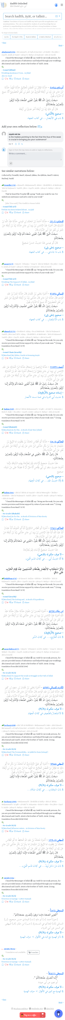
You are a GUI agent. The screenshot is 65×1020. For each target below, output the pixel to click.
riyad (10, 75)
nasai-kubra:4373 (11, 649)
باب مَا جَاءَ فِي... (52, 252)
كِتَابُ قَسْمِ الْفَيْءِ (33, 559)
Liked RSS (50, 1008)
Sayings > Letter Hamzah (21, 898)
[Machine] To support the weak (15, 675)
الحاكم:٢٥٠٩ (56, 441)
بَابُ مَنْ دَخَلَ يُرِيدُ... (51, 866)
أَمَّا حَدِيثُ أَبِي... (53, 559)
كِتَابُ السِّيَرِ (37, 637)
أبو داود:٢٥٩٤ (56, 87)
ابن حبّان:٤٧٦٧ (56, 611)
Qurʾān (6, 37)
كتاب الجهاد (33, 118)
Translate (33, 952)
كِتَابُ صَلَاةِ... (34, 789)
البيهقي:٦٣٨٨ (56, 764)
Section (6, 898)
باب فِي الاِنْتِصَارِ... (52, 118)
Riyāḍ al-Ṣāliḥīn (31, 37)
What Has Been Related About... (15, 209)
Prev (4, 42)
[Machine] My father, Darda (14, 355)
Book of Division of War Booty (35, 516)
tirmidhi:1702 (10, 185)
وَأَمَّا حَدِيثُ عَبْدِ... (52, 480)
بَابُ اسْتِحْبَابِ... (53, 789)
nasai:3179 (8, 263)
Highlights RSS (37, 1008)
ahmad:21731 (10, 331)
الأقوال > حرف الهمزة (30, 937)
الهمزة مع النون (54, 991)
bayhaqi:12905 (10, 801)
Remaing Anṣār (34, 355)
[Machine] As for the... (12, 429)
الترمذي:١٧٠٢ (56, 221)
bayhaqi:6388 (10, 725)
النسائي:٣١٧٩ (56, 294)
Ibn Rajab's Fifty (17, 37)
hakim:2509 (9, 409)
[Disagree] (18, 144)
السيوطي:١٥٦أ (56, 910)
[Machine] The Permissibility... (15, 752)
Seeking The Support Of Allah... (15, 281)
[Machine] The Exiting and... (14, 599)
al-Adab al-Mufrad (45, 37)
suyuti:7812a (9, 948)
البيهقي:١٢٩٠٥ (56, 840)
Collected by (7, 175)
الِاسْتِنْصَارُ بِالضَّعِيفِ (52, 713)
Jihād (28, 73)
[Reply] (22, 144)
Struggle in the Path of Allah (41, 675)
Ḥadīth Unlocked (18, 3)
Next (60, 45)
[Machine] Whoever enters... (14, 828)
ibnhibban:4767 (10, 578)
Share (27, 78)
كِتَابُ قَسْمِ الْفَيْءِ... (28, 866)
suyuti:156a (9, 877)
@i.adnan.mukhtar (21, 1008)
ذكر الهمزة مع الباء (53, 937)
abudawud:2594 (8, 52)
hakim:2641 (9, 492)
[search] (28, 16)
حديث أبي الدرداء (53, 397)
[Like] (15, 144)
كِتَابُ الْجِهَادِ (34, 480)
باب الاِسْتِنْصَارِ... (53, 319)
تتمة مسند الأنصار (33, 397)
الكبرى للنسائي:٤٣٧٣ (53, 687)
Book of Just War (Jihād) (32, 429)
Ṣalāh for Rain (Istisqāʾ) (39, 752)
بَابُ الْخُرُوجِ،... (54, 637)
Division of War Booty (36, 828)
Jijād (32, 209)
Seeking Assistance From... (13, 73)
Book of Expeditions (36, 599)
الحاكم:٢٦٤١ (56, 528)
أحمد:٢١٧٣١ (56, 367)
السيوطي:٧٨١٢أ (55, 973)
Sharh (18, 78)
